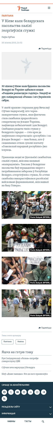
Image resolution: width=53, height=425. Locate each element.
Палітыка (7, 16)
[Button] (44, 48)
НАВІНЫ (11, 421)
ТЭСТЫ (27, 421)
